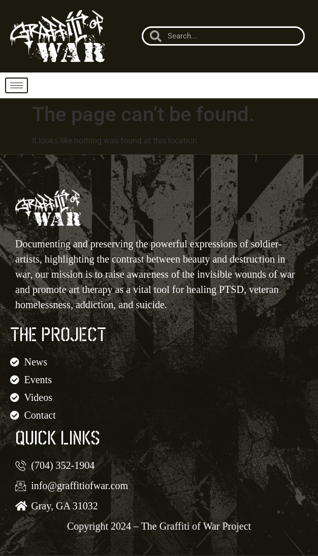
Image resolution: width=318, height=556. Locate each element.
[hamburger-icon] (16, 85)
